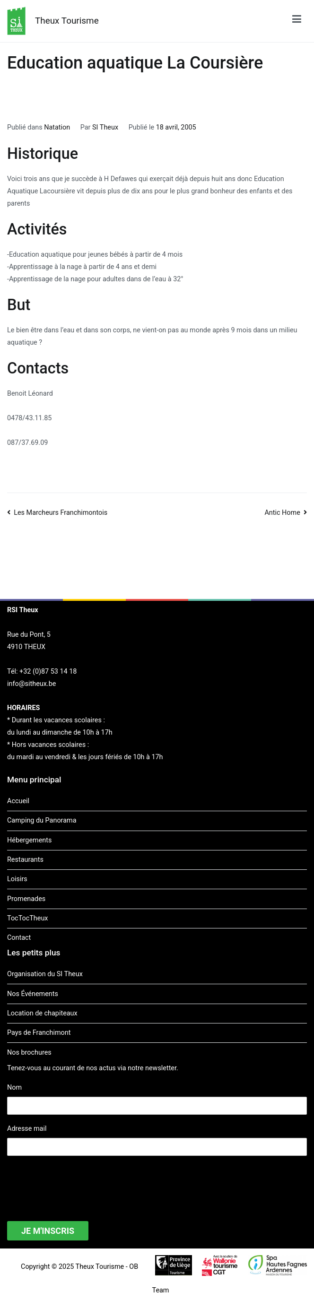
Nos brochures (29, 1053)
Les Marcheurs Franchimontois (60, 513)
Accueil (18, 801)
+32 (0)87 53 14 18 (48, 672)
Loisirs (17, 879)
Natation (57, 127)
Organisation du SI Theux (45, 974)
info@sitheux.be (31, 684)
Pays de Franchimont (38, 1033)
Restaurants (25, 860)
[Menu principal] (296, 20)
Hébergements (29, 840)
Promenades (26, 899)
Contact (19, 938)
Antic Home (282, 513)
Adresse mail (26, 1129)
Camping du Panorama (41, 820)
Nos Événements (32, 994)
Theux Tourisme (67, 20)
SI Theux (105, 127)
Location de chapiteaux (42, 1013)
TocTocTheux (27, 918)
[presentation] (79, 1182)
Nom (14, 1088)
